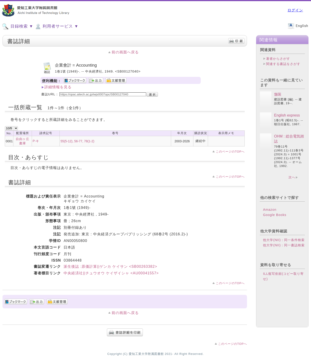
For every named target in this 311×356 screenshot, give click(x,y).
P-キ (36, 141)
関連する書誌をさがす (283, 64)
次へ (291, 177)
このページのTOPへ (230, 151)
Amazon (269, 209)
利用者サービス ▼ (56, 26)
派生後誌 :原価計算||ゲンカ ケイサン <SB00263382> (110, 266)
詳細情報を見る (58, 87)
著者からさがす (278, 58)
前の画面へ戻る (125, 52)
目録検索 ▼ (17, 26)
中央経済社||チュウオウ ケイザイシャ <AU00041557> (111, 273)
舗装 (277, 94)
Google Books (274, 215)
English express (287, 115)
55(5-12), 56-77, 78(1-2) (77, 141)
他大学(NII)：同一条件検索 (284, 240)
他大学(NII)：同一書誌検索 (284, 245)
